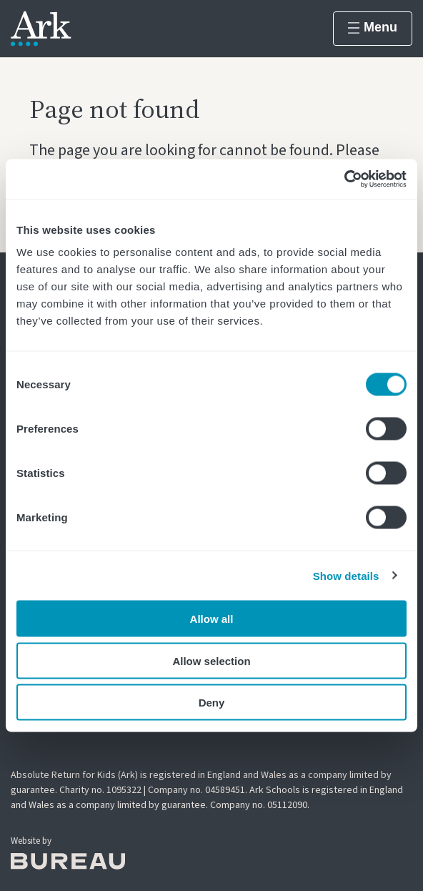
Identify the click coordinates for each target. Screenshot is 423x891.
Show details (346, 575)
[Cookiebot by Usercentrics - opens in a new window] (344, 179)
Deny (212, 702)
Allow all (212, 619)
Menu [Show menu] (372, 27)
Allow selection (211, 660)
